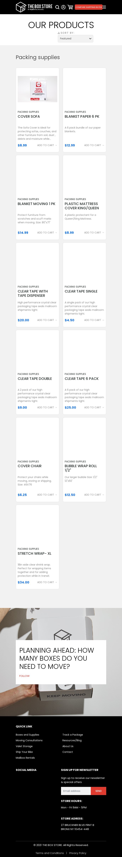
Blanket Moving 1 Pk (36, 203)
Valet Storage (24, 746)
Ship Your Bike (24, 752)
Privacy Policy (77, 853)
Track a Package (72, 734)
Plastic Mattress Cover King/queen (82, 206)
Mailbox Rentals (25, 758)
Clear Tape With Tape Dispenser (33, 293)
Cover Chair (29, 465)
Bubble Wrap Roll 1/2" (81, 468)
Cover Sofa (29, 116)
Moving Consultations (29, 740)
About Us (67, 746)
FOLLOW (24, 676)
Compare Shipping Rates (88, 7)
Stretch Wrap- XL (34, 553)
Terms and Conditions (50, 853)
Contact (67, 752)
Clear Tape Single (81, 291)
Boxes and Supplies (27, 734)
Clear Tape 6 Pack (82, 378)
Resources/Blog (72, 740)
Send (98, 791)
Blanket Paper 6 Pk (82, 116)
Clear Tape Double (35, 378)
